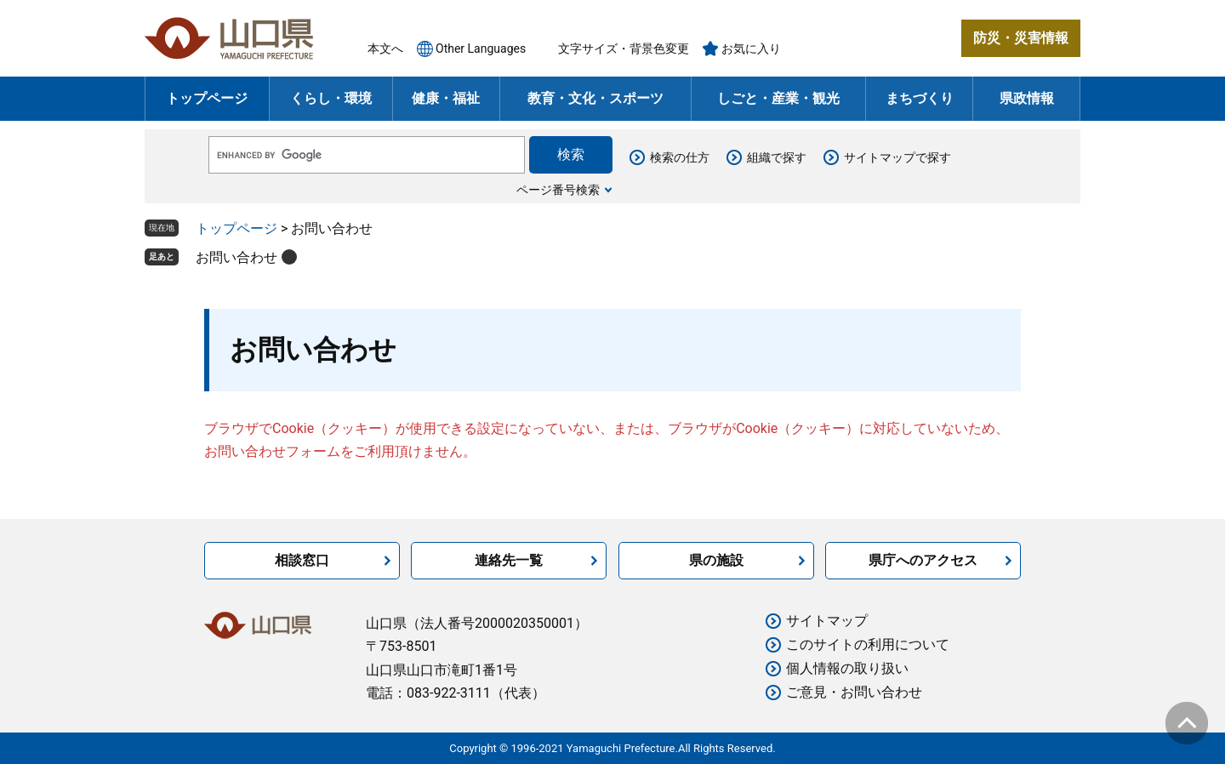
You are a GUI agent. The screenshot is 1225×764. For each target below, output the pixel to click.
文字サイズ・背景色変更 (623, 48)
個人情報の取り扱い (847, 668)
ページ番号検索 (558, 190)
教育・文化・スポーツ (595, 98)
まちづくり (920, 98)
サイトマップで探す (897, 157)
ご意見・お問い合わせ (854, 692)
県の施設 (716, 560)
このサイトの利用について (867, 644)
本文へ (385, 48)
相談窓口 (302, 560)
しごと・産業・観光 (778, 98)
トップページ (207, 98)
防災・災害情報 (1020, 38)
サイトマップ (827, 621)
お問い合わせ (236, 257)
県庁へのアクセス (923, 560)
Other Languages (481, 48)
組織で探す (776, 157)
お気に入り (751, 48)
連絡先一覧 (509, 560)
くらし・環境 (331, 98)
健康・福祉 (446, 98)
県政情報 (1027, 98)
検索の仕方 (679, 157)
